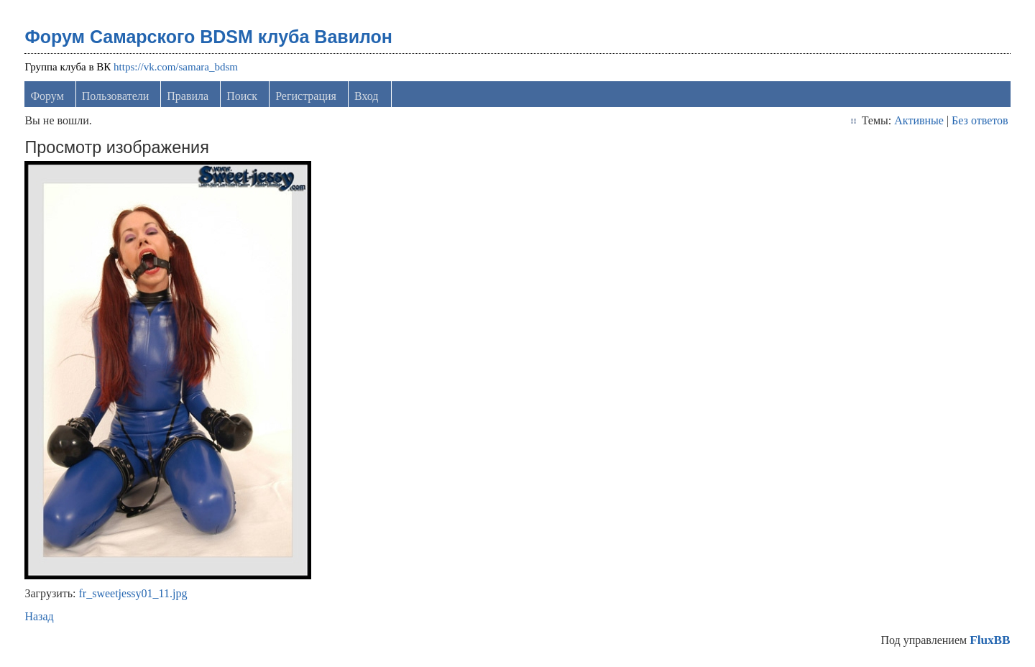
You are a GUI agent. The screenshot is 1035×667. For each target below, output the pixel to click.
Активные (919, 120)
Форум (46, 96)
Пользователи (116, 96)
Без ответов (980, 120)
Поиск (241, 96)
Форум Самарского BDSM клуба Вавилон (208, 37)
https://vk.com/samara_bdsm (176, 67)
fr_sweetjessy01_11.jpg (133, 593)
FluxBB (990, 640)
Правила (187, 96)
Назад (38, 616)
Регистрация (305, 96)
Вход (366, 96)
